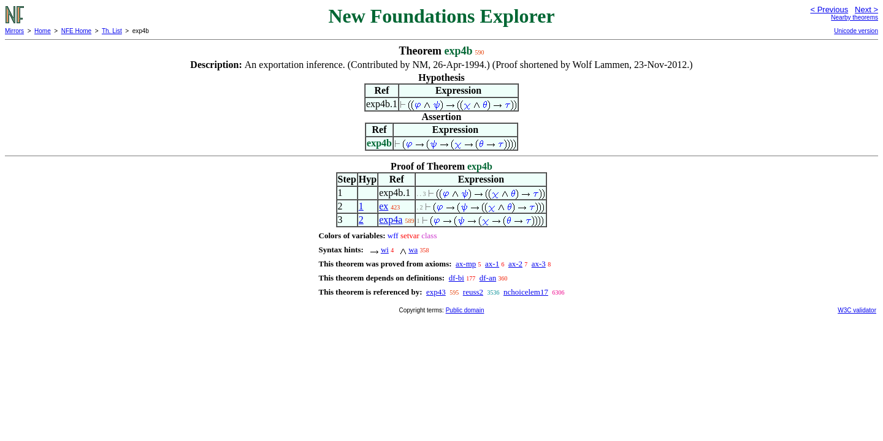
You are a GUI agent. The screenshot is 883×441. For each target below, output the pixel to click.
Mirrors (14, 31)
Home (42, 31)
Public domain (465, 310)
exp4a (390, 219)
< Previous (829, 9)
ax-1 (492, 263)
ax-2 (515, 263)
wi (385, 249)
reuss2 (473, 291)
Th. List (112, 31)
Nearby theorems (854, 17)
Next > (866, 9)
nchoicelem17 (525, 291)
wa (413, 249)
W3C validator (857, 310)
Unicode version (856, 31)
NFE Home (76, 31)
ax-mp (466, 263)
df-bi (456, 277)
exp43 (436, 291)
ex (383, 206)
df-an (488, 277)
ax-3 (539, 263)
